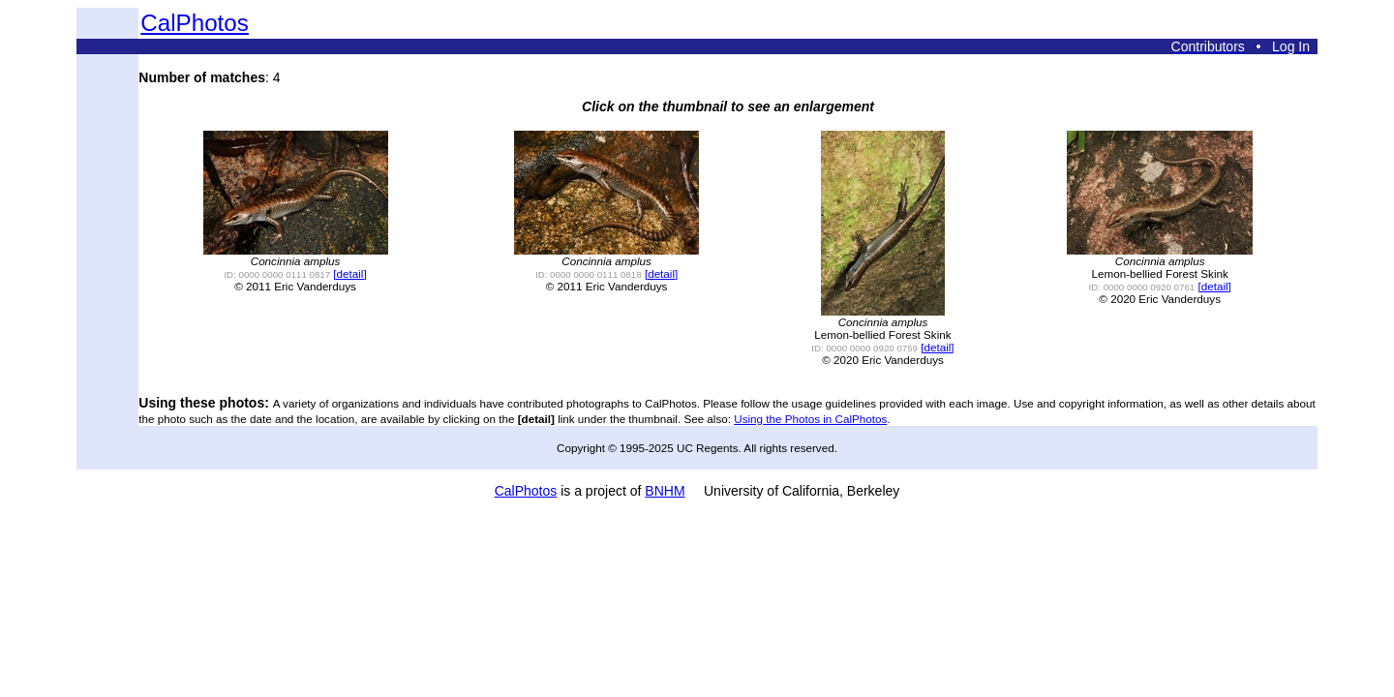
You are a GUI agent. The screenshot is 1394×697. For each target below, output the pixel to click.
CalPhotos (194, 23)
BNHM (664, 491)
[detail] (349, 273)
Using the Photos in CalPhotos (810, 418)
